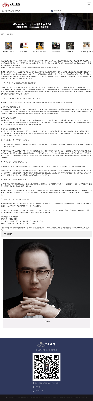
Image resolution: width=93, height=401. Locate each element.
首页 (2, 34)
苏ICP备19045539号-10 (22, 397)
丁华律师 (11, 397)
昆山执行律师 (47, 397)
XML (15, 397)
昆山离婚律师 (54, 397)
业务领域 (10, 34)
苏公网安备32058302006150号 (36, 397)
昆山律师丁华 (61, 397)
